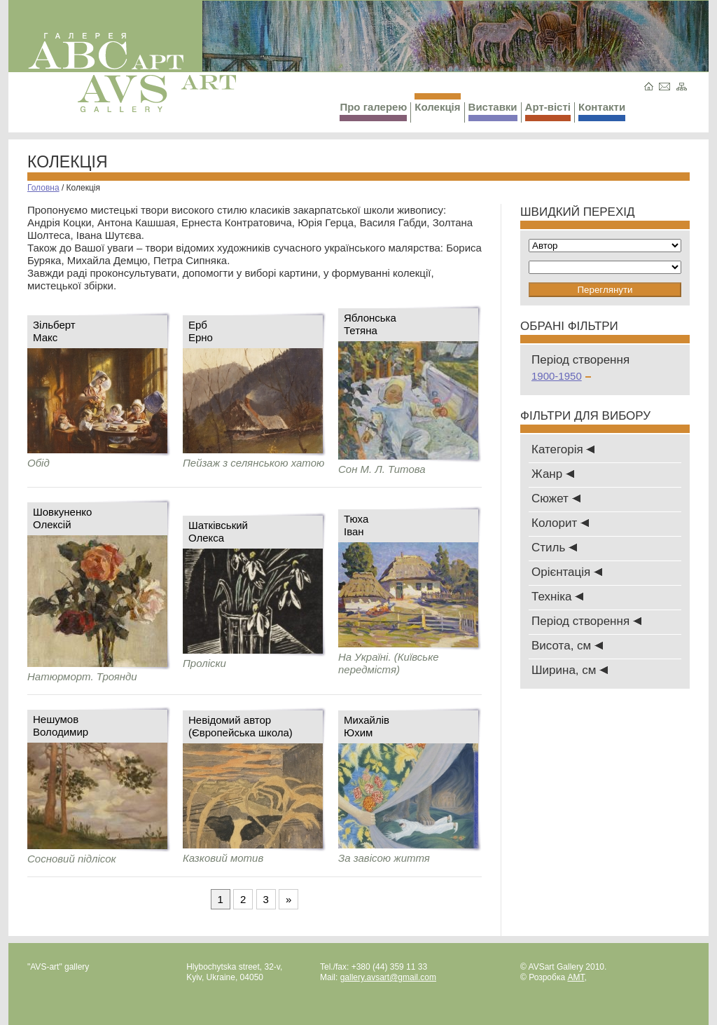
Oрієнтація (566, 572)
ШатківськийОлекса (218, 531)
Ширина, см (569, 670)
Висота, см (567, 645)
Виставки (492, 111)
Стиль (554, 547)
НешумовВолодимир (60, 725)
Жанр (552, 474)
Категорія (562, 449)
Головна (43, 188)
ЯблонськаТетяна (370, 324)
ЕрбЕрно (200, 331)
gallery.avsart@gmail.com (388, 977)
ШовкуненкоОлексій (62, 518)
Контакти (601, 111)
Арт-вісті (548, 111)
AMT (575, 977)
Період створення (586, 621)
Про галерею (373, 111)
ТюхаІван (356, 525)
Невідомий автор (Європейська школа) (240, 726)
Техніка (557, 596)
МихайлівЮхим (366, 726)
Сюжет (555, 498)
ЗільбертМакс (54, 331)
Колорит (560, 523)
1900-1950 (561, 376)
